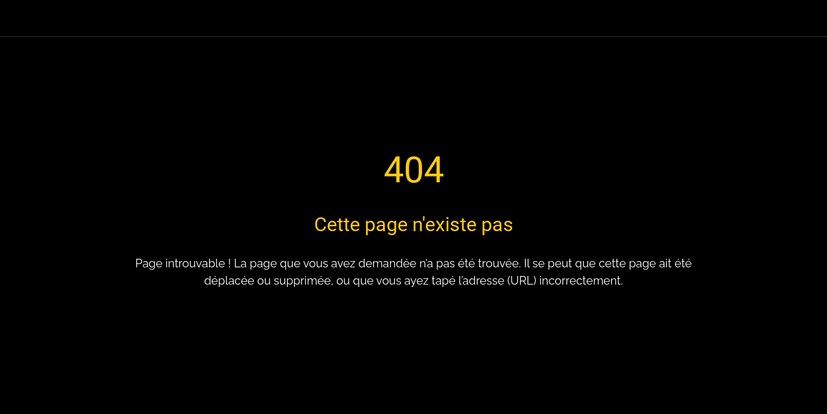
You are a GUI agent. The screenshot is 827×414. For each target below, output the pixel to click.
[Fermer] (23, 18)
